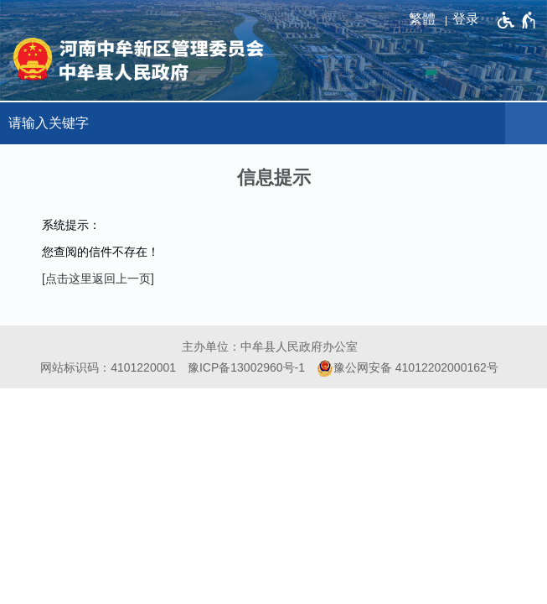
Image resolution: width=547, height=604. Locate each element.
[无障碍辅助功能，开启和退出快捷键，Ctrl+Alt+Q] (517, 20)
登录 (465, 19)
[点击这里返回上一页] (98, 278)
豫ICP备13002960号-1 (246, 367)
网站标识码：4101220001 (108, 367)
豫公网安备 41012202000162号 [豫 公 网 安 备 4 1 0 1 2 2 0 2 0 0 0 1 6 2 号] (407, 368)
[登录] (470, 19)
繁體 (422, 19)
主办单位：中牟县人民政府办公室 (270, 346)
